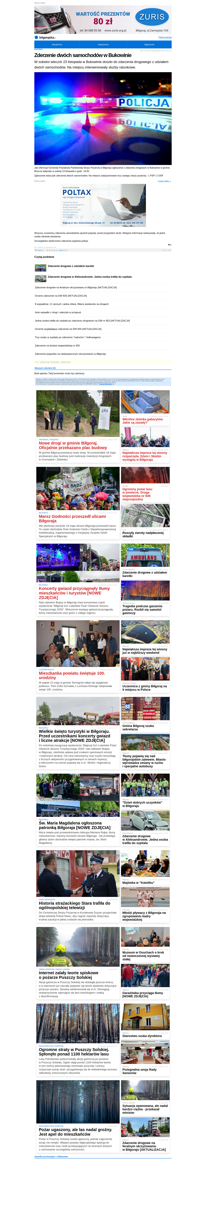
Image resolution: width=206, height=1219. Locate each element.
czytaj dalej (164, 181)
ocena (63, 250)
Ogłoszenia (149, 44)
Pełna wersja (165, 37)
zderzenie (66, 362)
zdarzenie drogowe (49, 362)
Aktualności (57, 44)
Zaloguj (102, 384)
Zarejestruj (108, 384)
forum (41, 250)
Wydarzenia (103, 44)
